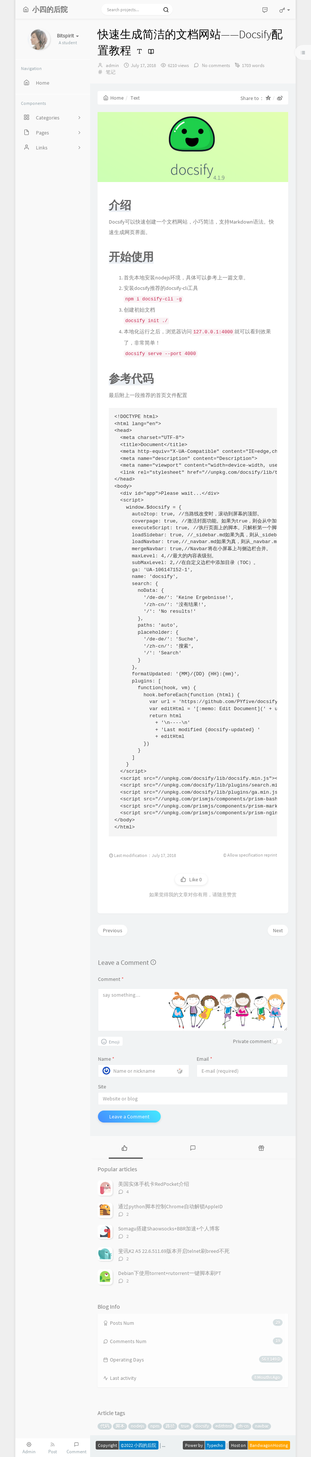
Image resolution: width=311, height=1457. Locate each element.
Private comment (252, 1041)
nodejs (137, 1426)
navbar (261, 1426)
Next (278, 930)
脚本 (120, 1426)
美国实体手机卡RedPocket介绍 (153, 1184)
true (185, 1426)
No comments (215, 65)
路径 (170, 1426)
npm (154, 1426)
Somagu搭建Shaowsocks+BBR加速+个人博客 (169, 1228)
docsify (202, 1426)
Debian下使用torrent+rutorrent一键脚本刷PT (169, 1273)
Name (106, 1058)
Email (204, 1058)
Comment (111, 979)
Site (102, 1086)
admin (112, 65)
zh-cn (243, 1426)
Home (113, 97)
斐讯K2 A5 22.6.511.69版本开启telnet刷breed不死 (174, 1251)
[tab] (124, 1147)
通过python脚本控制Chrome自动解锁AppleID (170, 1206)
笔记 (111, 72)
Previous (112, 930)
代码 (104, 1426)
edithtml (223, 1426)
